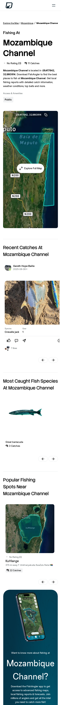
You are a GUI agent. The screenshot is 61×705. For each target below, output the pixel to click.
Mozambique (27, 23)
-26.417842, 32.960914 (32, 115)
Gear (24, 328)
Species (8, 328)
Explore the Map (11, 23)
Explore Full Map (33, 168)
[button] (30, 168)
